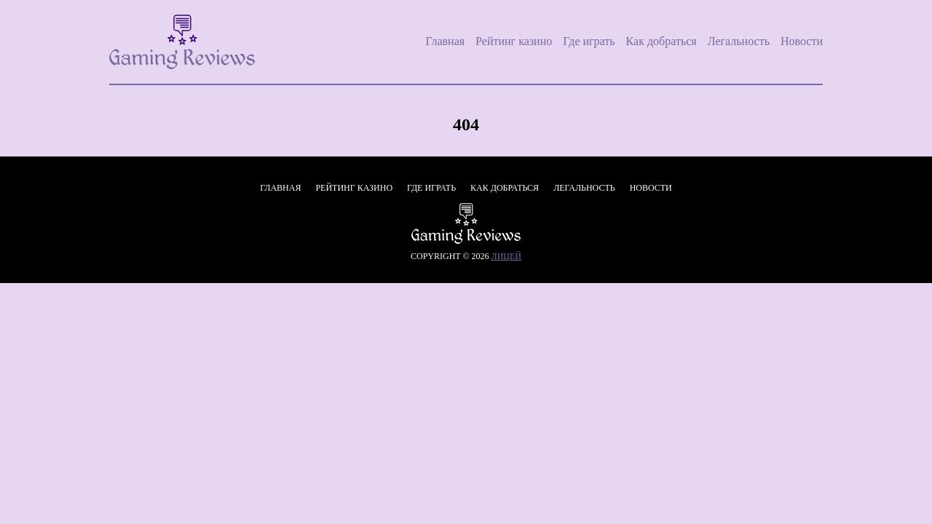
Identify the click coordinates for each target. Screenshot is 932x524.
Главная (445, 41)
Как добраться (661, 41)
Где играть (589, 41)
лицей (506, 256)
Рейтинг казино (513, 41)
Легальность (739, 41)
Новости (802, 41)
